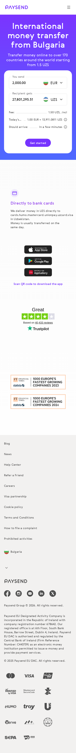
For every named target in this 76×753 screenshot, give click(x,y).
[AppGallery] (38, 272)
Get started (38, 143)
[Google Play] (38, 261)
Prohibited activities (18, 539)
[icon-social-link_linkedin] (41, 593)
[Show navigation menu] (69, 7)
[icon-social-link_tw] (52, 593)
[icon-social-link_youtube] (30, 593)
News (8, 454)
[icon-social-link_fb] (7, 593)
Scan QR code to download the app (38, 284)
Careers (9, 486)
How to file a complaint (20, 528)
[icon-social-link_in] (18, 593)
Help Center (12, 464)
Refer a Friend (14, 475)
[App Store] (38, 249)
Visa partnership (15, 496)
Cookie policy (13, 507)
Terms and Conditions (19, 517)
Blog (7, 443)
